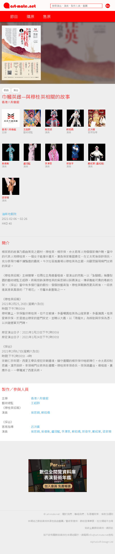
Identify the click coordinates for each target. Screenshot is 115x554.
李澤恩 (48, 163)
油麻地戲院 (9, 214)
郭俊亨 (69, 163)
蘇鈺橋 (69, 129)
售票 (47, 16)
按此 (110, 528)
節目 (14, 16)
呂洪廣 (91, 129)
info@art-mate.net (98, 534)
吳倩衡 (5, 163)
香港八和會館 (10, 102)
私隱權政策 (93, 514)
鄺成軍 (96, 431)
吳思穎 (35, 412)
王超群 (26, 129)
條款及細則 (107, 514)
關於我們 (67, 514)
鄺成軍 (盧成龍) (96, 163)
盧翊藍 (26, 163)
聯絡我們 (79, 514)
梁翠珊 (5, 197)
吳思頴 (48, 129)
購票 (30, 16)
